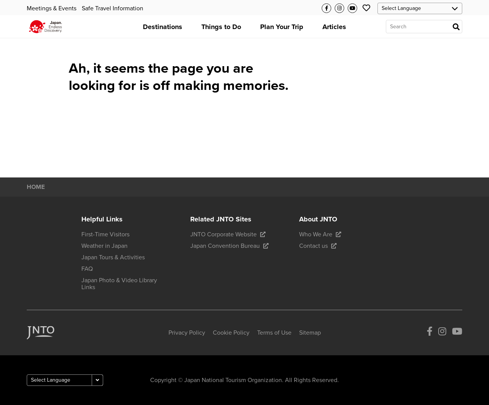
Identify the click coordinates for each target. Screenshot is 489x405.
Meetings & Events (51, 8)
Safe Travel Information (112, 8)
